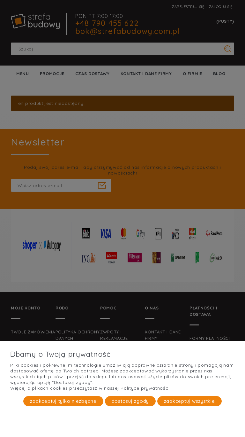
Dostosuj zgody (130, 401)
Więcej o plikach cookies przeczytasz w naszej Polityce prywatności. (90, 388)
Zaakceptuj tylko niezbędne (63, 401)
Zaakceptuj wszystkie (189, 401)
